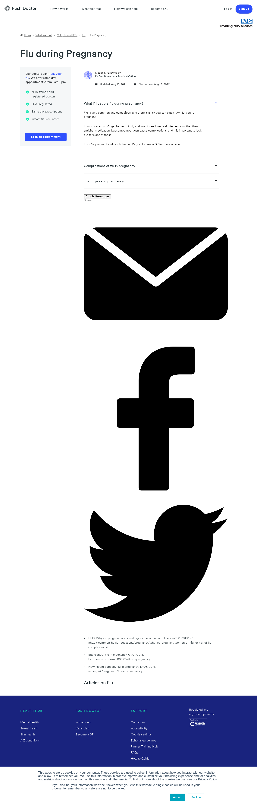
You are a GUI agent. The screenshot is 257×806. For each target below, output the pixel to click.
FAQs (134, 752)
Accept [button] (177, 797)
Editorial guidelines (143, 740)
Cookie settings (141, 734)
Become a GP (160, 9)
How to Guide (140, 758)
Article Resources (97, 196)
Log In (228, 9)
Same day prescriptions (47, 111)
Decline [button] (196, 797)
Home (27, 35)
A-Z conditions (30, 740)
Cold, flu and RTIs (67, 35)
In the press (83, 722)
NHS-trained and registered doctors (43, 94)
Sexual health (29, 728)
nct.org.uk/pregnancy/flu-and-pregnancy (115, 671)
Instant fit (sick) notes (45, 119)
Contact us (138, 722)
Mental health (29, 722)
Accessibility (139, 728)
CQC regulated (42, 104)
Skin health (27, 734)
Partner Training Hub (144, 746)
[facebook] (156, 489)
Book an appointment (46, 136)
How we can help (126, 9)
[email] (156, 345)
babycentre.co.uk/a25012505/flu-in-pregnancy (119, 659)
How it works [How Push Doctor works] (59, 9)
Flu (84, 35)
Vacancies (82, 728)
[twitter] (156, 634)
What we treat (91, 9)
